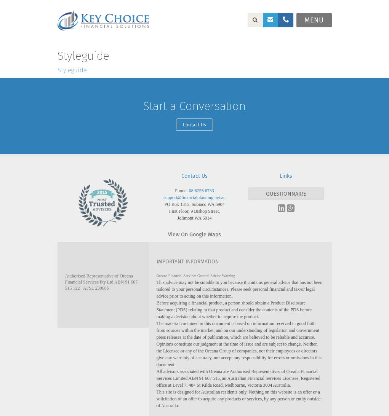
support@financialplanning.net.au (194, 197)
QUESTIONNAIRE (286, 194)
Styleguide (72, 70)
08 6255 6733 (201, 190)
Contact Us (194, 124)
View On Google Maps (194, 234)
